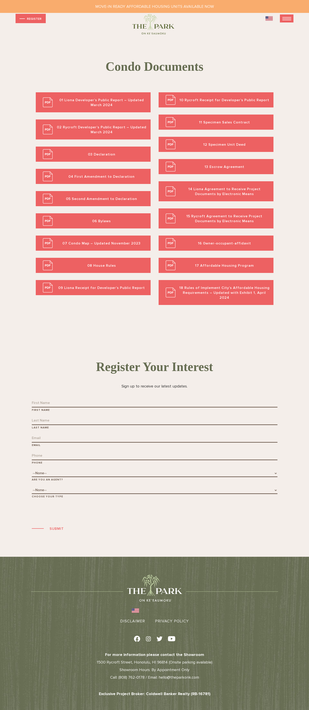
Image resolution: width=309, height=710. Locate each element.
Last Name (40, 427)
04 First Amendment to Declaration (101, 176)
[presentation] (65, 511)
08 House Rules (101, 265)
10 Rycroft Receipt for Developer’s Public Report (224, 100)
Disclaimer (132, 621)
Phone (37, 462)
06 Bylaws (101, 221)
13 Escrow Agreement (224, 167)
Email (36, 445)
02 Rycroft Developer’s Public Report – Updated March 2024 (101, 129)
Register (30, 18)
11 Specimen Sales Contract (224, 122)
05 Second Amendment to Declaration (101, 199)
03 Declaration (101, 154)
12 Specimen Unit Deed (224, 144)
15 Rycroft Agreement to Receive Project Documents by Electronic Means (224, 218)
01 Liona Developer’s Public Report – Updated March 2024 (101, 102)
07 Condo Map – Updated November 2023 (101, 243)
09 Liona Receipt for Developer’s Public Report (101, 288)
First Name (41, 410)
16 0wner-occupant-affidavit (224, 243)
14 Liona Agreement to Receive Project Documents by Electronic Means (224, 191)
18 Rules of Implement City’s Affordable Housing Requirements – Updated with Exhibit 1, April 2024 (224, 293)
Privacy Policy (172, 621)
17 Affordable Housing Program (224, 265)
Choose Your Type (47, 496)
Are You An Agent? (47, 479)
